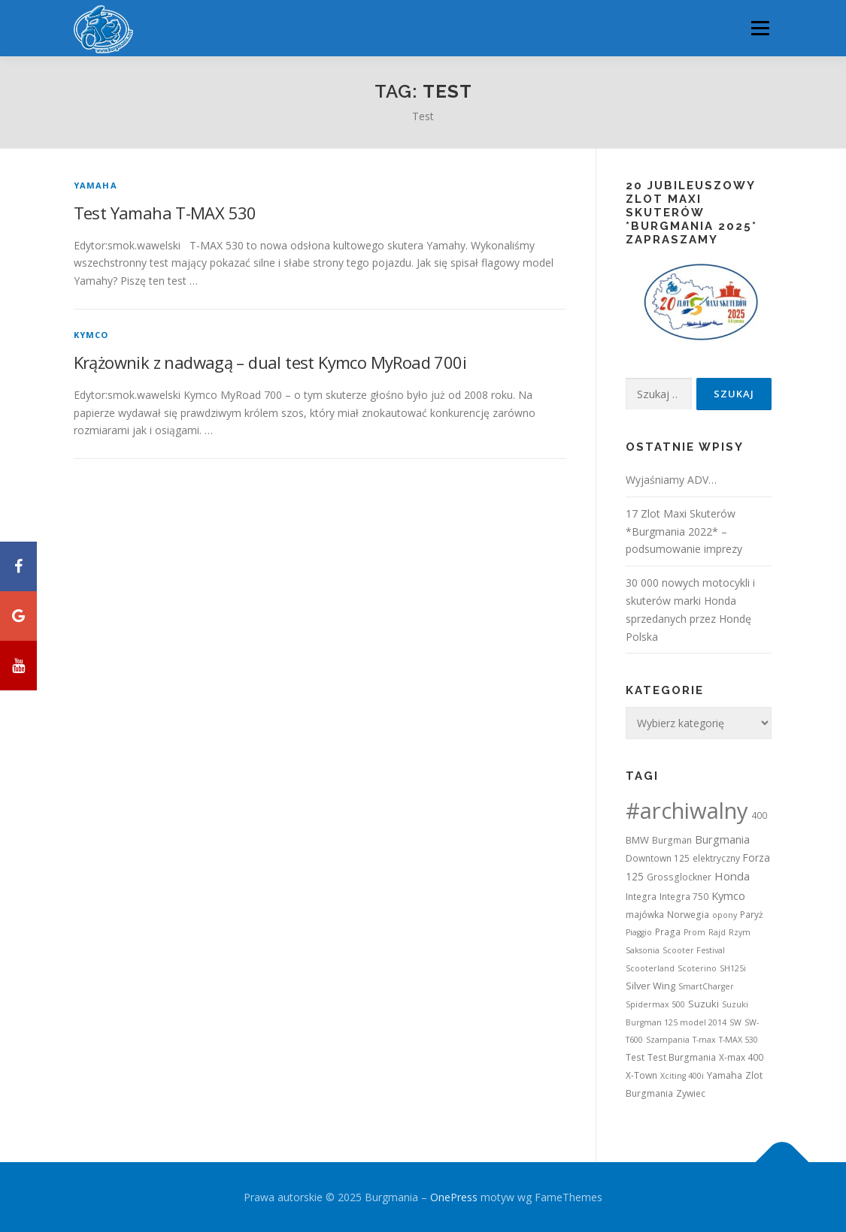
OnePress (454, 1197)
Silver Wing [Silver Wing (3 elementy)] (650, 985)
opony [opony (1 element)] (724, 915)
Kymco (91, 334)
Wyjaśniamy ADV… (671, 480)
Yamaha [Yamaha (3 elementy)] (724, 1075)
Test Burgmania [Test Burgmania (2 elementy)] (681, 1057)
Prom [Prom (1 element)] (694, 932)
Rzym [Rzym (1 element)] (739, 932)
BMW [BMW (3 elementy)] (637, 840)
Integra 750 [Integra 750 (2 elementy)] (684, 896)
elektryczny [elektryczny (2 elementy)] (716, 858)
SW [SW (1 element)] (735, 1022)
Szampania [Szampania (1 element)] (668, 1039)
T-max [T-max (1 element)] (704, 1039)
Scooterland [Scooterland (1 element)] (650, 968)
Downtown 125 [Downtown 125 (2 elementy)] (658, 858)
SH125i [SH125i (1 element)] (733, 968)
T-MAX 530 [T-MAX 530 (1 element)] (738, 1039)
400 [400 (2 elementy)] (759, 815)
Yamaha (95, 185)
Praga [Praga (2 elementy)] (668, 932)
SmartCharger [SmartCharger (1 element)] (706, 986)
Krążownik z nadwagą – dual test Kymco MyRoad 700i (270, 362)
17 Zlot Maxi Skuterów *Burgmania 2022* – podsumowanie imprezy (684, 531)
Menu (760, 28)
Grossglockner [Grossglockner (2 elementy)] (679, 877)
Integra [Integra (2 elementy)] (641, 896)
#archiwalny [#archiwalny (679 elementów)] (687, 811)
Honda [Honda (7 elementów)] (732, 875)
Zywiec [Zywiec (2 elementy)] (690, 1093)
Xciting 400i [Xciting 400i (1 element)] (682, 1075)
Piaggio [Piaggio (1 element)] (639, 932)
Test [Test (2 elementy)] (635, 1057)
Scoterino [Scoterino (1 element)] (697, 968)
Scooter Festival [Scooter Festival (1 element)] (694, 950)
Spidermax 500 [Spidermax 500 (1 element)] (655, 1004)
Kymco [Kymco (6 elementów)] (728, 895)
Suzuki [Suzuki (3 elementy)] (703, 1003)
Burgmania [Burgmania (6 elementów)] (722, 839)
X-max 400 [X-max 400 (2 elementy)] (741, 1057)
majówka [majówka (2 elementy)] (645, 914)
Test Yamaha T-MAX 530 (165, 212)
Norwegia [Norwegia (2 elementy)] (688, 914)
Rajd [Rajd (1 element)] (717, 932)
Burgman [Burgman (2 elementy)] (672, 840)
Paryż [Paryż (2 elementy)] (751, 914)
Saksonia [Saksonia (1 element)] (643, 950)
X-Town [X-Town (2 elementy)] (641, 1075)
